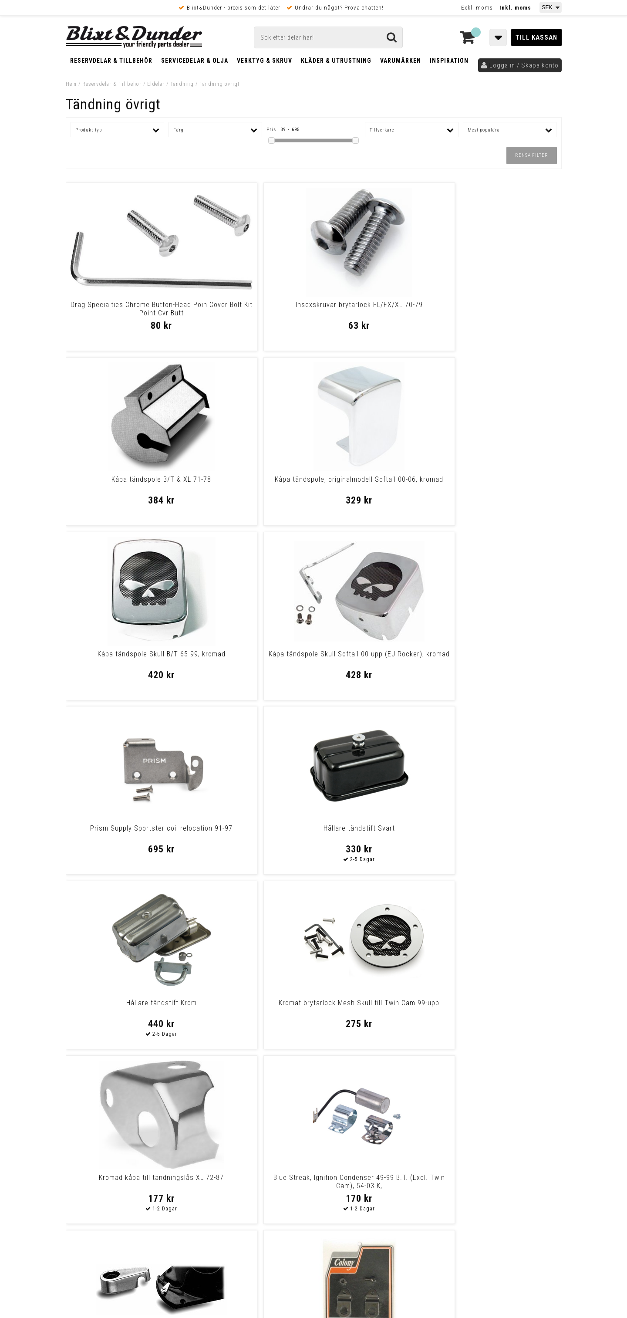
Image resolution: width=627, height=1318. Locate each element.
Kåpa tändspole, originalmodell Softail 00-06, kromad (502, 309)
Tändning (182, 84)
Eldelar (156, 84)
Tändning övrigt (219, 84)
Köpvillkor (81, 1205)
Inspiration (449, 60)
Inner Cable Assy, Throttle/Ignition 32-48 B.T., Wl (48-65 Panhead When (251, 1011)
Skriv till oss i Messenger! (425, 1100)
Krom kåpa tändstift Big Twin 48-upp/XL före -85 (501, 1007)
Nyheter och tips (118, 1121)
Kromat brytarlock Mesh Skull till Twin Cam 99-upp (251, 658)
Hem (71, 84)
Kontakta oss (504, 1118)
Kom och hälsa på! (220, 1151)
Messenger (314, 1107)
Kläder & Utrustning (336, 60)
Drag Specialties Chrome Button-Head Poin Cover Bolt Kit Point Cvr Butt (125, 313)
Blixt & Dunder (506, 1107)
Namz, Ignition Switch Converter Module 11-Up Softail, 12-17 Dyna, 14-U (125, 1011)
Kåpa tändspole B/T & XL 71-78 (376, 305)
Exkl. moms (477, 7)
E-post (268, 1107)
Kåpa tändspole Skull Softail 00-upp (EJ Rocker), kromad (250, 483)
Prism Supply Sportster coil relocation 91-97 (376, 483)
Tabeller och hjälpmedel (117, 1099)
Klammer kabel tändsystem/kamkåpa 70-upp (125, 832)
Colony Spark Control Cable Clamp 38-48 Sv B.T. (250, 832)
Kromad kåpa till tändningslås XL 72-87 (376, 658)
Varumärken (400, 60)
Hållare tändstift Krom (125, 654)
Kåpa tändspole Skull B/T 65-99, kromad (125, 483)
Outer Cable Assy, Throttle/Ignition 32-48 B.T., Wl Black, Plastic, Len (376, 1011)
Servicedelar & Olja (194, 60)
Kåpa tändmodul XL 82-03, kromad (501, 828)
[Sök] (328, 37)
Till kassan (536, 37)
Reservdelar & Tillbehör (111, 60)
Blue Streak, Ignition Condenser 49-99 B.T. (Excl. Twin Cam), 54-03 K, (501, 662)
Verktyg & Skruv (264, 60)
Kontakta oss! (217, 1096)
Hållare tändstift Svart (501, 479)
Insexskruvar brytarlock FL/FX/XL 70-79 (250, 309)
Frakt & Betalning (91, 1196)
